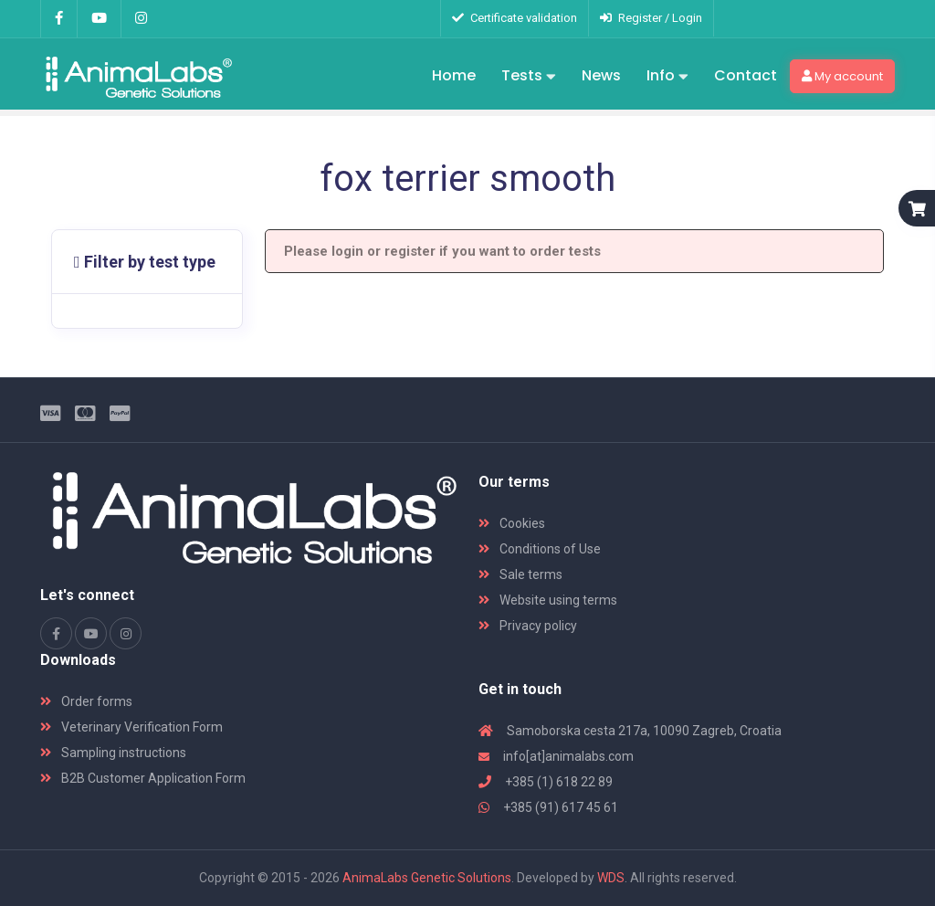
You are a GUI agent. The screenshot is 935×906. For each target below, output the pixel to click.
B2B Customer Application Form (143, 778)
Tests (528, 77)
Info (667, 77)
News (601, 75)
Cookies (511, 523)
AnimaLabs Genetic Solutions (426, 877)
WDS (611, 877)
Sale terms (520, 574)
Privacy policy (527, 625)
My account (842, 76)
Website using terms (547, 600)
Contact (745, 75)
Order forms (86, 701)
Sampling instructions (113, 752)
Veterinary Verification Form (131, 727)
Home (454, 75)
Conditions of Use (539, 549)
